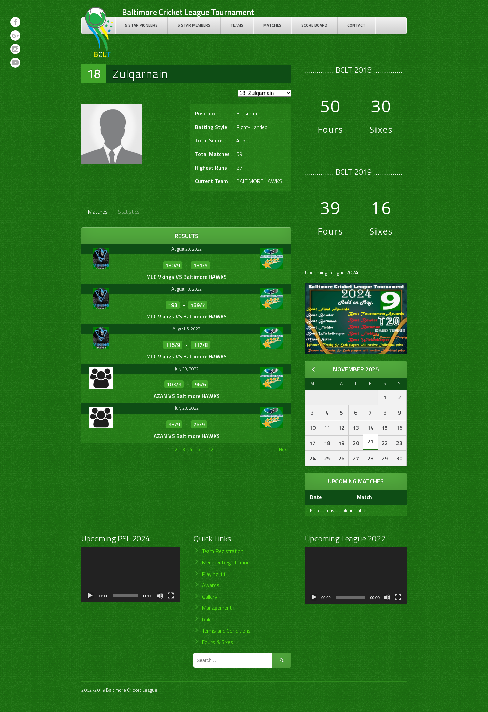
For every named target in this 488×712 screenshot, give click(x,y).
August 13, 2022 (186, 289)
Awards (210, 585)
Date (316, 497)
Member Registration (226, 562)
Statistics (129, 211)
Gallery (209, 597)
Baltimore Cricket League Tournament (188, 12)
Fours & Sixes (217, 642)
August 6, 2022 (186, 328)
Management (217, 608)
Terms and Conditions (226, 631)
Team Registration (222, 551)
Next (283, 449)
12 (211, 449)
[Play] (90, 595)
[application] (130, 574)
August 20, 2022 (186, 249)
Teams (236, 25)
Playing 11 (214, 574)
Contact (356, 25)
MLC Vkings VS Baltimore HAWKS (186, 277)
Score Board (314, 25)
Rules (208, 619)
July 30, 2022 (187, 368)
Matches (272, 25)
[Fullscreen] (170, 595)
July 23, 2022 (187, 408)
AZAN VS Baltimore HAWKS (187, 396)
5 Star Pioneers (141, 25)
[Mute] (160, 595)
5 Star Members (194, 25)
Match (364, 497)
